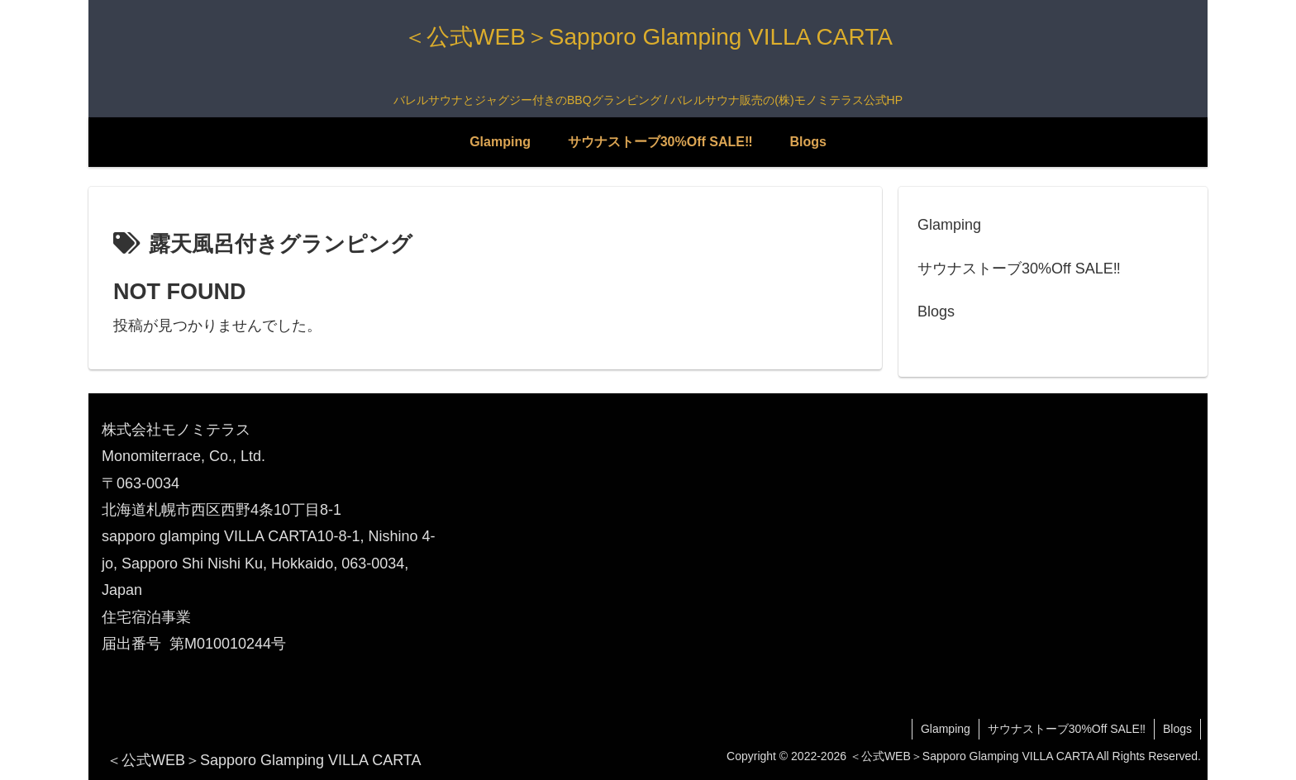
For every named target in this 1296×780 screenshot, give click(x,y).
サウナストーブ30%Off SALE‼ (1019, 268)
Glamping (949, 224)
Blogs (936, 311)
